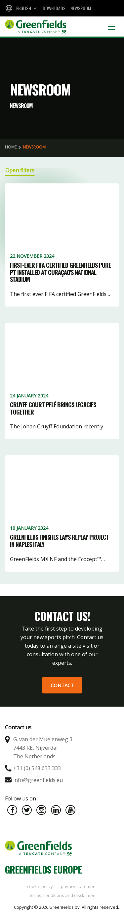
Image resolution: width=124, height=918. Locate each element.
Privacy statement (79, 886)
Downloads (54, 8)
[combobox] (20, 8)
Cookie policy (40, 886)
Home (11, 147)
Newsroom (80, 8)
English (23, 8)
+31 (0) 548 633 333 (37, 768)
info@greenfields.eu (38, 780)
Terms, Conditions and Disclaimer (62, 895)
